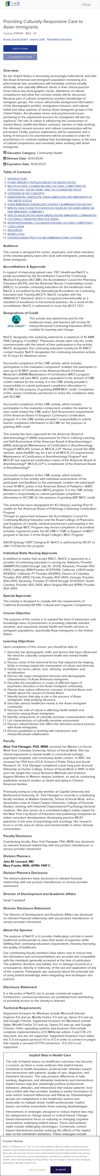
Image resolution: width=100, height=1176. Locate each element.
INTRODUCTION (17, 178)
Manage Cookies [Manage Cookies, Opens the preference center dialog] (37, 1171)
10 (34, 33)
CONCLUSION (15, 226)
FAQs (86, 4)
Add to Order (20, 48)
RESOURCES (14, 230)
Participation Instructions (59, 39)
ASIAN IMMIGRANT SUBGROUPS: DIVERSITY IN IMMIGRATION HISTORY (49, 204)
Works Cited (16, 234)
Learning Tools (37, 39)
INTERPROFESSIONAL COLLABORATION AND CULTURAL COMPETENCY (50, 223)
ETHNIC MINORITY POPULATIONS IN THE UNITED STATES (41, 182)
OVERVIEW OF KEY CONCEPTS (25, 193)
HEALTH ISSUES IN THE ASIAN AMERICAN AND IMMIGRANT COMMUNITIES (52, 215)
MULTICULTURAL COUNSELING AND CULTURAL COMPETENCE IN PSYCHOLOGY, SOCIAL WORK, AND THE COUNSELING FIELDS (46, 187)
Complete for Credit (20, 57)
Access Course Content (15, 39)
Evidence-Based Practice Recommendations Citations (44, 237)
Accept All (61, 1171)
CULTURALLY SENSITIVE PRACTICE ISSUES (33, 219)
